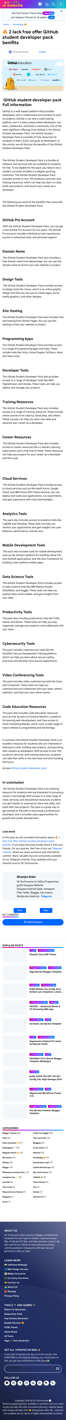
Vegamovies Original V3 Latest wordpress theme (45, 1042)
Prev (19, 910)
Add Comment (33, 922)
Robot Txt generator (15, 1309)
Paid (33, 950)
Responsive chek (13, 1314)
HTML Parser (11, 1327)
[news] (46, 1383)
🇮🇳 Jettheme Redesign (15, 1264)
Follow (42, 51)
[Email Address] (29, 1368)
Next (46, 910)
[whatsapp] (39, 1383)
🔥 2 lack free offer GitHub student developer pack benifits (31, 841)
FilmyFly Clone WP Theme (42, 954)
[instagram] (26, 1383)
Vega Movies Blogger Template (45, 971)
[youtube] (13, 1383)
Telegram (46, 896)
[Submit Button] (57, 1368)
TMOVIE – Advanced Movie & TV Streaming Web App (44, 1008)
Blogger (54, 1002)
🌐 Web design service (16, 1269)
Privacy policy (11, 1295)
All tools (8, 1336)
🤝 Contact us (11, 1282)
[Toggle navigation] (60, 4)
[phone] (53, 1383)
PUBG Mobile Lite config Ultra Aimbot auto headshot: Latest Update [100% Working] (45, 992)
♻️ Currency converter (16, 1278)
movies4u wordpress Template (45, 1023)
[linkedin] (33, 1383)
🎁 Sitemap (10, 1291)
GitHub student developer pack (29, 768)
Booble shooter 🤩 (14, 1322)
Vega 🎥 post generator (16, 1340)
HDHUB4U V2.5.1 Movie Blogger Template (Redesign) (45, 1060)
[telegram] (40, 4)
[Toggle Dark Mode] (47, 4)
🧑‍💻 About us (10, 1287)
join (51, 17)
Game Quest (10, 1331)
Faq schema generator (16, 1318)
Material (34, 985)
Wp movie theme (46, 950)
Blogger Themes (38, 968)
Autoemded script (38, 1002)
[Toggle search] (53, 4)
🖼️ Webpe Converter (15, 1273)
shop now (48, 13)
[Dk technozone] (12, 4)
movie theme (54, 968)
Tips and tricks (48, 985)
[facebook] (20, 1383)
